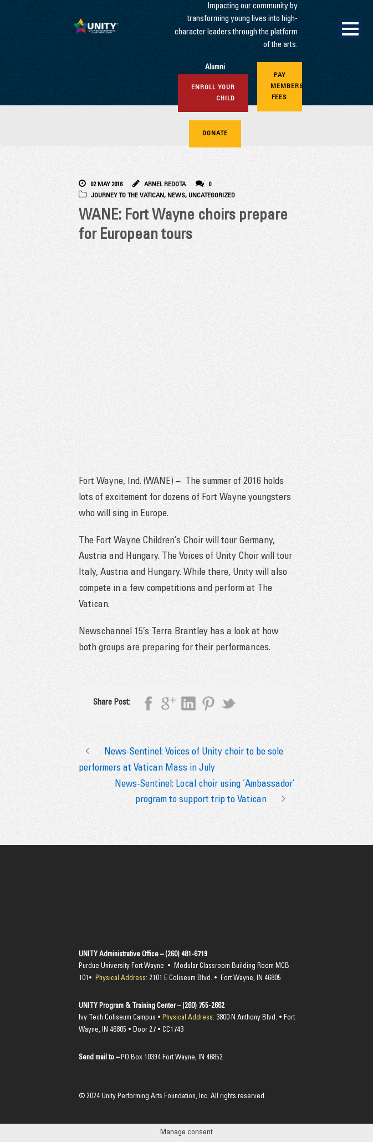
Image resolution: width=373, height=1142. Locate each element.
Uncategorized (211, 195)
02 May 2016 (106, 184)
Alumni (215, 68)
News (176, 195)
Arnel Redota (165, 184)
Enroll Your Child (213, 93)
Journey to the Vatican (127, 195)
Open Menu (350, 28)
